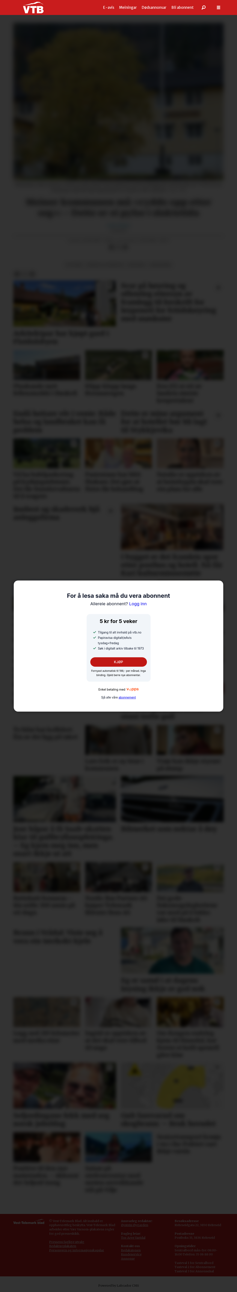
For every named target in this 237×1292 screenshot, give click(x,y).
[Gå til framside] (33, 7)
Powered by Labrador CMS (118, 1286)
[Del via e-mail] (125, 247)
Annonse (128, 1259)
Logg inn (118, 604)
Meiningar (128, 7)
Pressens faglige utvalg (66, 1242)
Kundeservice (131, 1254)
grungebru (160, 265)
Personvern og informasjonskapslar (76, 1250)
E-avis (108, 7)
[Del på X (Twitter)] (118, 247)
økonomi (136, 265)
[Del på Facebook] (111, 247)
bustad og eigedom (105, 265)
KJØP (118, 662)
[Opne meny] (219, 7)
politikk (74, 265)
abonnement (127, 697)
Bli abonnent (182, 7)
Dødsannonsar (154, 7)
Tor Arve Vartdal (133, 1238)
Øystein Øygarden (134, 1225)
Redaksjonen (131, 1250)
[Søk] (203, 7)
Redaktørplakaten (62, 1246)
